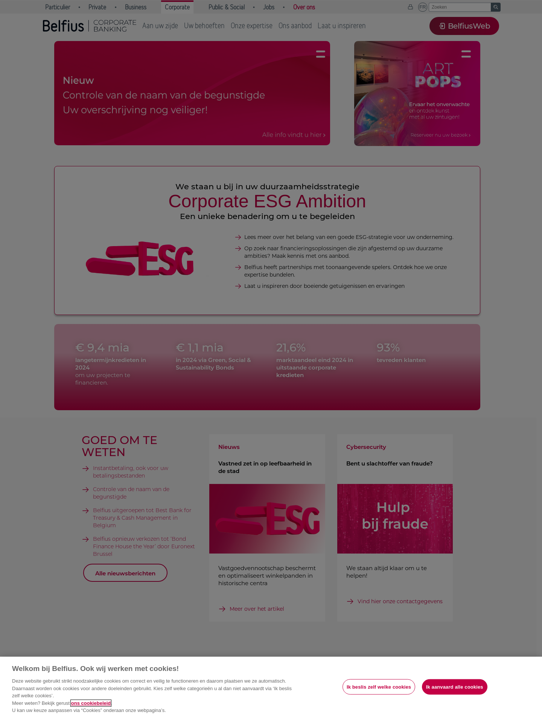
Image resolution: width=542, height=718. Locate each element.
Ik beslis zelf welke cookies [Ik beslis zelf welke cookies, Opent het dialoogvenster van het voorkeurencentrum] (379, 686)
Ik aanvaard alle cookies (454, 686)
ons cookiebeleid (91, 703)
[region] (271, 687)
